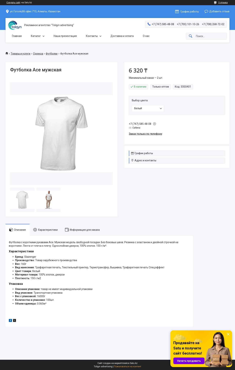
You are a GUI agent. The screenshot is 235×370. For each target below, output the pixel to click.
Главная (17, 36)
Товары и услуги (20, 53)
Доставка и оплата (122, 36)
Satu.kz (134, 363)
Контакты (92, 36)
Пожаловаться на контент (127, 366)
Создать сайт (13, 2)
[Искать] (190, 36)
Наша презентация (65, 36)
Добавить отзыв (219, 11)
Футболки (51, 53)
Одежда (38, 53)
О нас (146, 36)
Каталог (36, 36)
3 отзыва (223, 2)
